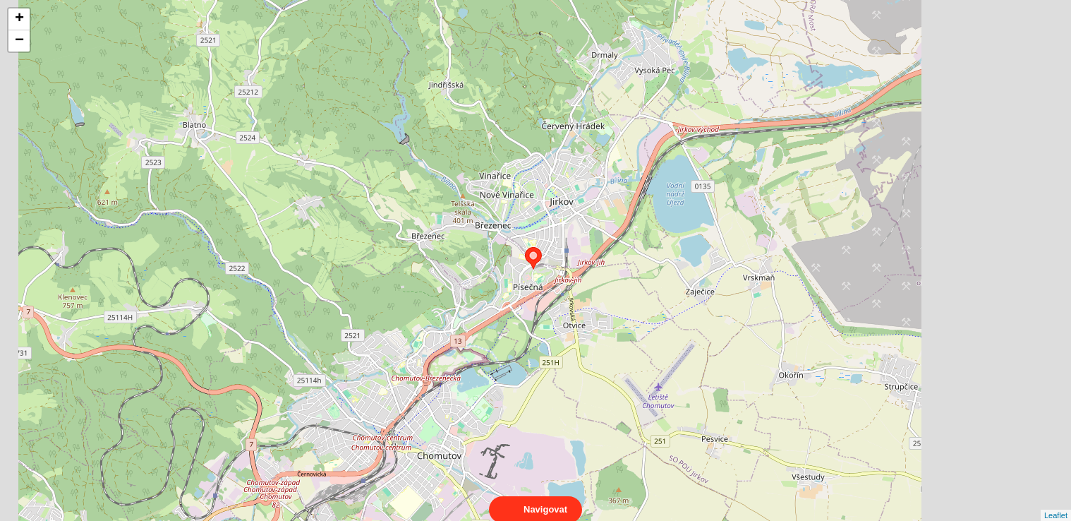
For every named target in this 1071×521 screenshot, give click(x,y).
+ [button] (19, 19)
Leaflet (1055, 502)
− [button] (19, 41)
